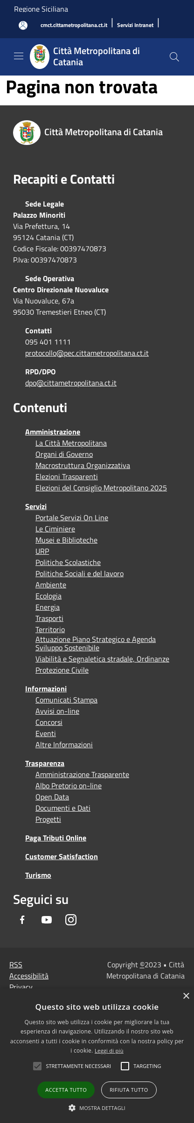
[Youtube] (46, 919)
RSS (15, 964)
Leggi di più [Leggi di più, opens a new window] (109, 1050)
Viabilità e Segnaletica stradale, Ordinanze (102, 659)
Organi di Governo (64, 454)
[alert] (97, 1055)
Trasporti (49, 618)
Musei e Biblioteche (66, 540)
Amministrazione (52, 431)
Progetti (48, 819)
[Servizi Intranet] (135, 25)
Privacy (21, 986)
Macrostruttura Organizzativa (82, 465)
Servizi (36, 506)
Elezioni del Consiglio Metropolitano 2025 (101, 487)
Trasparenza (44, 763)
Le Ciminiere (55, 528)
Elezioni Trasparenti (66, 476)
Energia (47, 607)
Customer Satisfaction (61, 856)
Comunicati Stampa (66, 700)
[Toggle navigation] (18, 56)
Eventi (45, 733)
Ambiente (50, 584)
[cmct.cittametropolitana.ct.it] (74, 25)
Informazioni (46, 688)
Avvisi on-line (57, 711)
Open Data (52, 796)
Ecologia (48, 596)
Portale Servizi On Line (71, 517)
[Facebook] (22, 919)
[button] (78, 1066)
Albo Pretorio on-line (68, 785)
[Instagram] (71, 919)
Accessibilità (28, 975)
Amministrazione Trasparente (82, 774)
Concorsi (48, 722)
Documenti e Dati (62, 808)
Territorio (50, 629)
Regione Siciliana (41, 8)
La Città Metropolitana (71, 443)
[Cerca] (174, 56)
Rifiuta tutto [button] (129, 1089)
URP (42, 551)
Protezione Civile (62, 670)
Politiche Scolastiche (68, 562)
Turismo (38, 875)
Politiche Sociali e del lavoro (79, 573)
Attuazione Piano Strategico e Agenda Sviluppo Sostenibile (95, 643)
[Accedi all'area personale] (23, 25)
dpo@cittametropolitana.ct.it (71, 382)
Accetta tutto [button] (66, 1089)
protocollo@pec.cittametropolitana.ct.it (87, 352)
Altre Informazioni (64, 744)
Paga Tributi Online (55, 837)
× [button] (185, 996)
